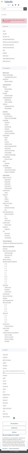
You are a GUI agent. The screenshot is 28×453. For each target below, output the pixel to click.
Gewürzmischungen (9, 207)
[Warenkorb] (18, 4)
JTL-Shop (16, 451)
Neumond (5, 413)
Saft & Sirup (7, 220)
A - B (6, 263)
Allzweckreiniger (9, 95)
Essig (6, 196)
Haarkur (7, 124)
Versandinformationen (8, 44)
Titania (4, 405)
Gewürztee (7, 233)
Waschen (5, 104)
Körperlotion (8, 148)
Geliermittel (7, 184)
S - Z (6, 311)
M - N (6, 276)
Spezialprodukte (9, 131)
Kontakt (5, 33)
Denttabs (5, 365)
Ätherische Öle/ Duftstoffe (9, 250)
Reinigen (5, 93)
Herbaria (5, 375)
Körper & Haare (8, 159)
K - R (6, 309)
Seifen (4, 161)
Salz (6, 209)
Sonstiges (7, 341)
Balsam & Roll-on (7, 259)
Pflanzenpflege (8, 89)
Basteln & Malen (9, 81)
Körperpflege (6, 135)
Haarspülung (8, 126)
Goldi (4, 378)
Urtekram (5, 357)
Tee (4, 231)
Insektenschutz (8, 144)
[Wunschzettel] (15, 4)
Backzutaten (8, 179)
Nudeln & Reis (6, 222)
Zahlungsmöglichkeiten (8, 39)
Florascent (5, 402)
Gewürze (7, 205)
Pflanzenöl (5, 313)
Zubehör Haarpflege (9, 133)
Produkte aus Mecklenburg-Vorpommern (13, 243)
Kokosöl (6, 199)
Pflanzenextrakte (7, 302)
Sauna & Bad (6, 328)
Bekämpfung (8, 99)
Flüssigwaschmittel (9, 106)
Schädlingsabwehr (7, 97)
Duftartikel (5, 285)
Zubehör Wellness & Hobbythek (10, 332)
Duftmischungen (9, 253)
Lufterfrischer (8, 291)
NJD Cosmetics (6, 416)
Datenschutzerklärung (14, 448)
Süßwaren (5, 227)
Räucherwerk (6, 324)
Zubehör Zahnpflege (10, 172)
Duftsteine (7, 289)
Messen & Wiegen (9, 339)
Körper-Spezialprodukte (10, 146)
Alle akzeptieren (14, 423)
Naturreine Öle (8, 255)
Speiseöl (7, 201)
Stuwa (4, 389)
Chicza (4, 380)
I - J (5, 272)
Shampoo (7, 129)
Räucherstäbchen (9, 326)
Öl (5, 216)
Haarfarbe (7, 122)
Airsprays (5, 248)
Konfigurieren (14, 428)
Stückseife (7, 163)
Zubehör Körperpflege (10, 154)
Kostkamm (5, 397)
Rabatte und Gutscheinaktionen (11, 42)
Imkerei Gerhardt (7, 408)
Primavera (5, 386)
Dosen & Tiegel (8, 334)
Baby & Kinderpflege (8, 75)
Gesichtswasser (8, 116)
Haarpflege (5, 120)
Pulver (6, 218)
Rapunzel (5, 400)
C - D (6, 266)
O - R (6, 278)
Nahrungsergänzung (8, 212)
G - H (6, 270)
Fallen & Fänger (8, 102)
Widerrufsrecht (6, 61)
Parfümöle (7, 257)
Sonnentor (5, 354)
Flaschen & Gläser (9, 337)
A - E (6, 304)
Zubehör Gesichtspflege (10, 118)
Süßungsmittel (8, 188)
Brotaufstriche (6, 190)
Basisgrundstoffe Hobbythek (10, 261)
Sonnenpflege (8, 152)
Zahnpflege (5, 165)
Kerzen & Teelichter (8, 296)
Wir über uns (6, 36)
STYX (4, 391)
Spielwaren (5, 79)
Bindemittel (7, 181)
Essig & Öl (5, 194)
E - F (6, 268)
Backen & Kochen (7, 177)
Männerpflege (6, 157)
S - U (6, 281)
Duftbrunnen (8, 287)
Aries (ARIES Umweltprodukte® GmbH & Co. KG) (13, 371)
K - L (6, 274)
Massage (5, 298)
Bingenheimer (6, 394)
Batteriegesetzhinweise (8, 58)
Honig (6, 192)
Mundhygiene (8, 167)
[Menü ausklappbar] (2, 1)
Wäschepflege (8, 108)
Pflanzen (5, 86)
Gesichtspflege (6, 113)
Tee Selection (8, 237)
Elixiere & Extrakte (9, 214)
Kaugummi (7, 229)
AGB (4, 50)
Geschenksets (6, 294)
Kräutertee (7, 235)
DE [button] (8, 5)
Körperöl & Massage (10, 150)
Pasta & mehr (8, 224)
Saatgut (6, 91)
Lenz (4, 411)
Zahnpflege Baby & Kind (10, 77)
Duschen (7, 141)
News (4, 31)
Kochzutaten (8, 186)
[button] (12, 4)
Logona (4, 362)
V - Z (6, 283)
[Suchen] (12, 8)
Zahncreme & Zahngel (10, 169)
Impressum (5, 448)
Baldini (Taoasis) (7, 360)
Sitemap (5, 53)
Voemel (4, 383)
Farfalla (5, 368)
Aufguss (7, 330)
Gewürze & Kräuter (7, 203)
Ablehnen (14, 432)
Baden (6, 137)
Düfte (6, 139)
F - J (5, 306)
